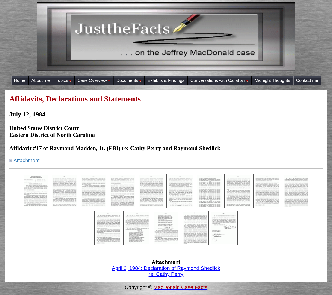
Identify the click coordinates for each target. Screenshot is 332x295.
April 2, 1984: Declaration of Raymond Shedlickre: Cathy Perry (166, 271)
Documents (129, 80)
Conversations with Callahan (219, 80)
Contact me (307, 80)
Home (19, 80)
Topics (63, 80)
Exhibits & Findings (166, 80)
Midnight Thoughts (272, 80)
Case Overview (93, 80)
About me (40, 80)
